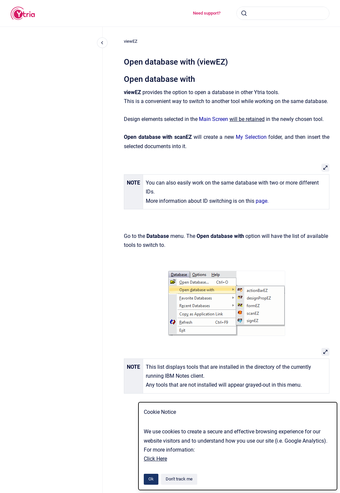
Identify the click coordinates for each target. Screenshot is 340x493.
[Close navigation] (102, 42)
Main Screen (213, 119)
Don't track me (179, 478)
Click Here (155, 459)
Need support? (206, 13)
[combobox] (283, 13)
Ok (151, 478)
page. (262, 201)
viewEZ (130, 41)
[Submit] (244, 13)
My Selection (251, 137)
